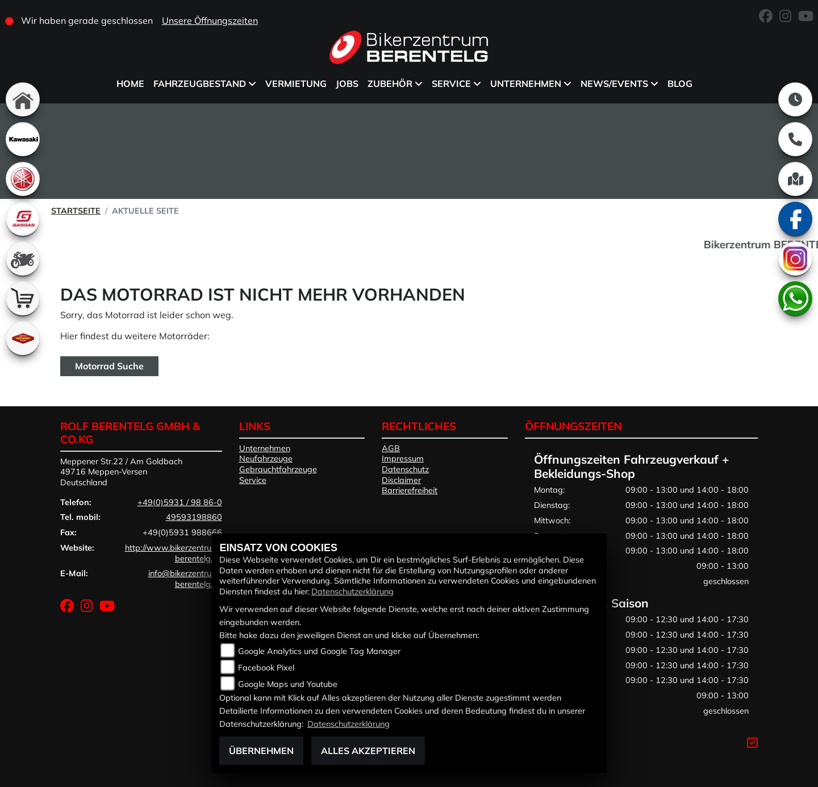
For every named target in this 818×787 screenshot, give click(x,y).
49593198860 (194, 517)
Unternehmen (264, 448)
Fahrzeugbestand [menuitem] (199, 83)
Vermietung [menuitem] (296, 83)
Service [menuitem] (451, 83)
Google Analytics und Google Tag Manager (319, 651)
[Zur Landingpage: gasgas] (23, 219)
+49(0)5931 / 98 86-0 (179, 502)
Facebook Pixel (266, 668)
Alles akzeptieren (368, 750)
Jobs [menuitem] (347, 83)
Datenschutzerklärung (352, 591)
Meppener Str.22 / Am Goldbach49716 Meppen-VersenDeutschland (121, 472)
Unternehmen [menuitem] (525, 83)
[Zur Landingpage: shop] (23, 298)
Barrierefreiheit (409, 490)
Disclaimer (401, 480)
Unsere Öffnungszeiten (210, 20)
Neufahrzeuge (266, 458)
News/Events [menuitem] (614, 83)
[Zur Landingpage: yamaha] (23, 179)
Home (130, 83)
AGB (391, 448)
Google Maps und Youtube (287, 684)
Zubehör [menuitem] (390, 83)
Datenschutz (405, 469)
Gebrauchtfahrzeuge (278, 469)
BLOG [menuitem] (679, 83)
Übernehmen (261, 750)
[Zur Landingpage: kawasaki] (23, 139)
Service (252, 480)
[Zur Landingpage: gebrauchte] (23, 258)
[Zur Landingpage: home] (23, 99)
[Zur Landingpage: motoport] (23, 338)
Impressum (403, 458)
